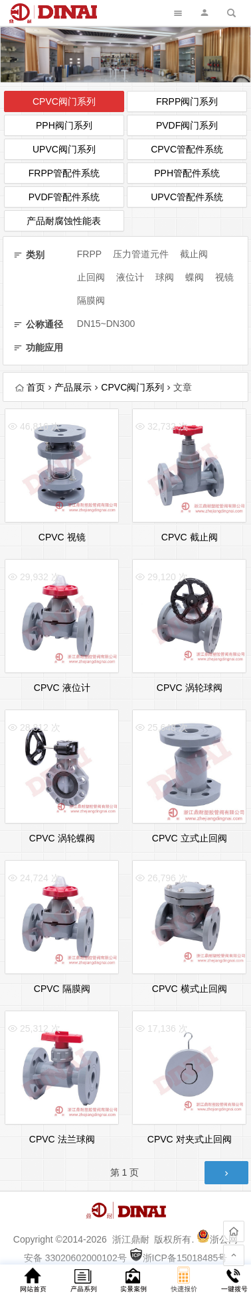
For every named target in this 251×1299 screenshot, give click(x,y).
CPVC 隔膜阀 (62, 988)
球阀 (164, 277)
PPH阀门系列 (64, 125)
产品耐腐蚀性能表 (64, 221)
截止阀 (194, 254)
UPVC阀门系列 (64, 149)
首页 (30, 387)
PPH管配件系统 (187, 173)
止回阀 (91, 277)
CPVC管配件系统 (187, 149)
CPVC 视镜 (62, 537)
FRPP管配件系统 (64, 173)
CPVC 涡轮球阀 (189, 687)
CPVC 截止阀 (189, 537)
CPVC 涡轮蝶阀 (62, 838)
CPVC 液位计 (62, 687)
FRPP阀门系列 (187, 101)
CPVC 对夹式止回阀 (189, 1139)
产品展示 (73, 387)
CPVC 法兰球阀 (62, 1139)
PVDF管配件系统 (64, 197)
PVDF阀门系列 (187, 125)
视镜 (224, 277)
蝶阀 (194, 277)
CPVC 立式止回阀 (189, 838)
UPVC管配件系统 (187, 197)
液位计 (130, 277)
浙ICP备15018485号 (178, 1258)
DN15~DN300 (106, 323)
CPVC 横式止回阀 (189, 988)
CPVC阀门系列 (64, 101)
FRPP (89, 254)
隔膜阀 (91, 300)
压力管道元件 (141, 254)
